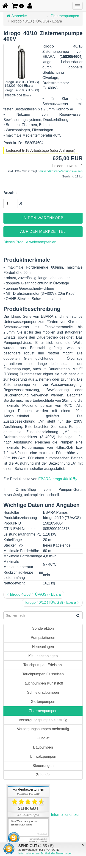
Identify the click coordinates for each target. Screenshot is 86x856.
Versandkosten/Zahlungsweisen (61, 171)
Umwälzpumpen (43, 756)
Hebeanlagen (43, 647)
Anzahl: (10, 193)
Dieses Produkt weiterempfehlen (29, 242)
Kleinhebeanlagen (43, 656)
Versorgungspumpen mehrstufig (43, 729)
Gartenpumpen (43, 702)
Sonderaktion (43, 628)
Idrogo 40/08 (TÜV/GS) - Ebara (34, 594)
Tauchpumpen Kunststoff (43, 683)
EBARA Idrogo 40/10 (57, 479)
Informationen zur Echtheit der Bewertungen (45, 853)
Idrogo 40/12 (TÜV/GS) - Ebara (52, 602)
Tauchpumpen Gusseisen (43, 674)
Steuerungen (43, 766)
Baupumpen (43, 747)
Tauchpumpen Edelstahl (43, 665)
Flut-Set (42, 738)
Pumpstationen (43, 638)
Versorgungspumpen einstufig (43, 720)
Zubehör (43, 775)
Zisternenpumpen (64, 16)
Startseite (17, 16)
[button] (17, 5)
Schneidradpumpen (43, 692)
